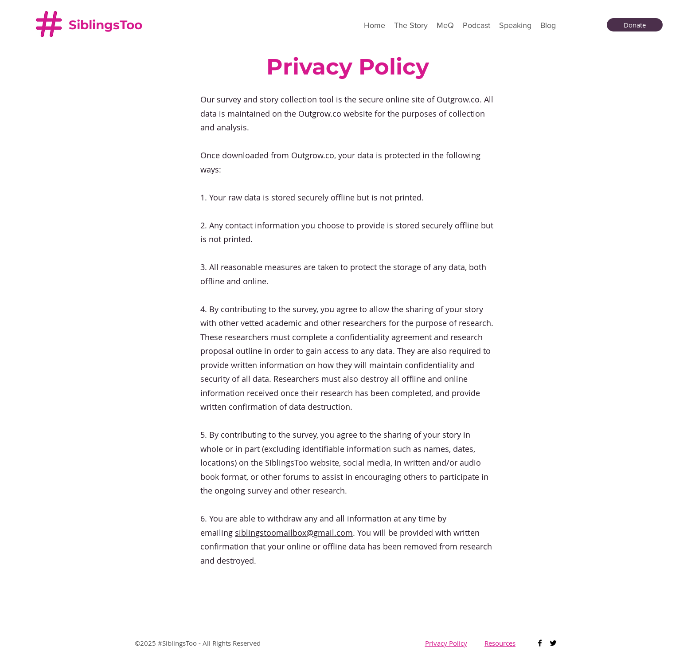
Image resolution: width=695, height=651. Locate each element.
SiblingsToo (105, 24)
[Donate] (635, 24)
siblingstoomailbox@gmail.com (294, 532)
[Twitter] (553, 643)
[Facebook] (539, 643)
